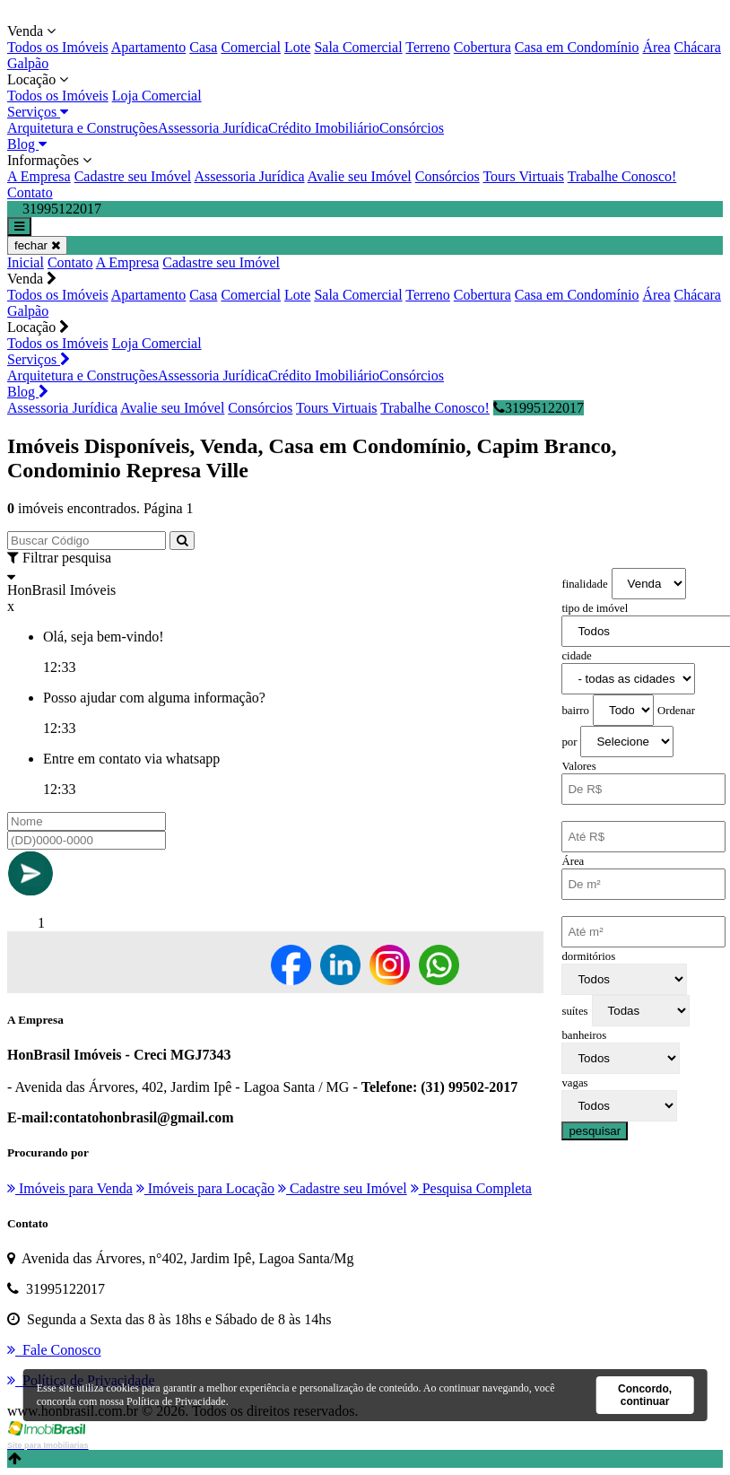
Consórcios (411, 127)
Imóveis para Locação (205, 1188)
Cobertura (482, 47)
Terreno (427, 47)
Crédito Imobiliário (323, 127)
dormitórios (588, 956)
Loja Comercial (157, 95)
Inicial (25, 262)
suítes (574, 1011)
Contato (30, 192)
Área (656, 47)
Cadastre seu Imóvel (133, 176)
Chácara (697, 47)
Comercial (251, 47)
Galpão (27, 63)
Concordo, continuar (645, 1395)
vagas (574, 1083)
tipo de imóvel (594, 608)
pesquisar (595, 1131)
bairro (575, 710)
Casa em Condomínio (577, 47)
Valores (578, 766)
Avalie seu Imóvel (360, 176)
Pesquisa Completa (471, 1188)
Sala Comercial (358, 47)
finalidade (584, 584)
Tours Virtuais (523, 176)
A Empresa (39, 176)
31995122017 (538, 407)
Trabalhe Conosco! (622, 176)
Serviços (37, 111)
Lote (297, 47)
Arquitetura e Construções (82, 127)
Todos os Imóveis (58, 47)
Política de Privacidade (176, 1401)
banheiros (583, 1035)
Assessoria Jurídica (213, 127)
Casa (203, 47)
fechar (37, 245)
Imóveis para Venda (70, 1188)
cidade (576, 656)
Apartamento (149, 47)
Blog (27, 144)
